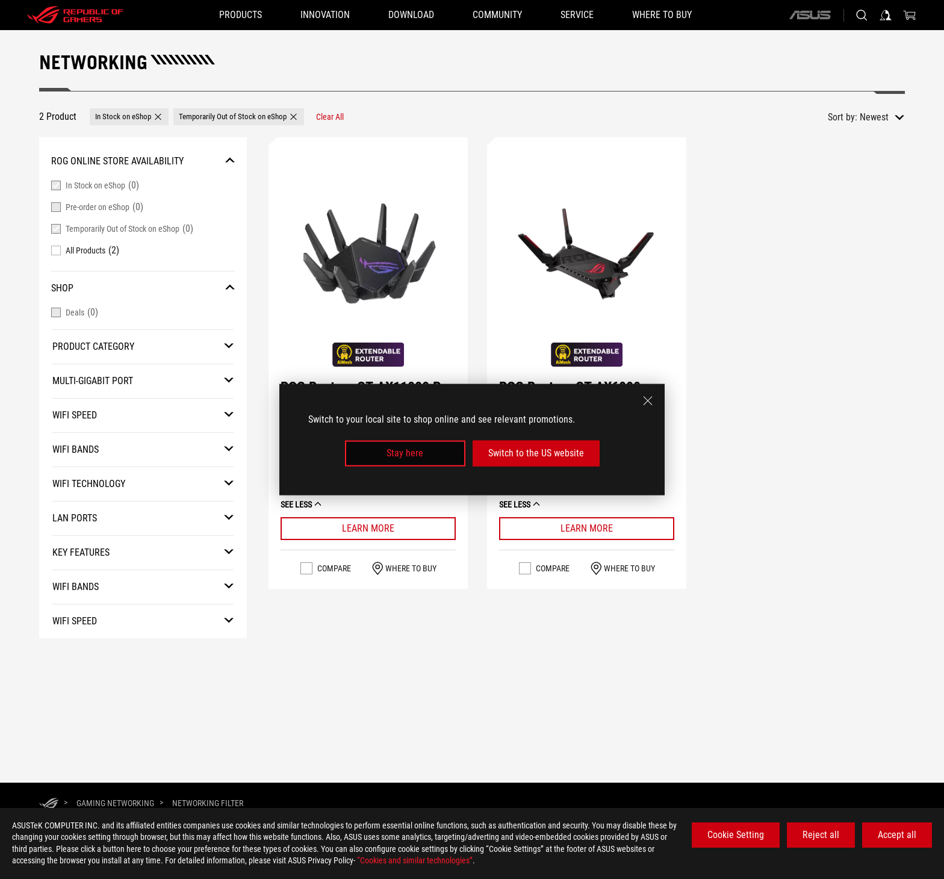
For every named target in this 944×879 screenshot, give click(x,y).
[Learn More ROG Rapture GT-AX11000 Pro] (368, 512)
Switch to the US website (536, 453)
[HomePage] (48, 804)
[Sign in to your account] (885, 15)
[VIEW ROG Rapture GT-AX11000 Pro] (368, 253)
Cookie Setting (735, 834)
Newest (874, 117)
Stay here (405, 453)
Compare (334, 551)
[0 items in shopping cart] (909, 15)
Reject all (821, 834)
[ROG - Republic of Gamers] (75, 15)
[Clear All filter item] (330, 117)
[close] (648, 401)
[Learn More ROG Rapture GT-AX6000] (586, 512)
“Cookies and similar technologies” (415, 860)
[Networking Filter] (207, 803)
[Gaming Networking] (115, 803)
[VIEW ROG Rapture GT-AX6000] (586, 253)
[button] (129, 116)
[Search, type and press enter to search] (861, 15)
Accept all (897, 834)
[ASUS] (810, 15)
